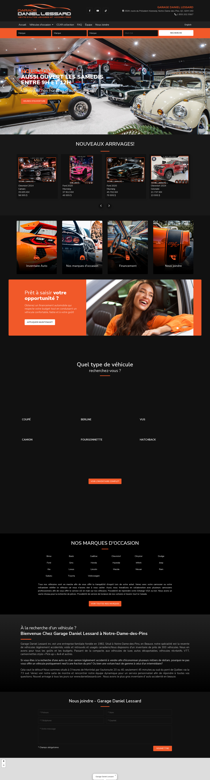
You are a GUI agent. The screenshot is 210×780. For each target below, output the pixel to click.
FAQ (79, 24)
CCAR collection (65, 24)
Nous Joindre (102, 24)
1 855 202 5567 (183, 14)
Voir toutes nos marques (105, 603)
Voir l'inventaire (32, 101)
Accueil (22, 24)
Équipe (88, 24)
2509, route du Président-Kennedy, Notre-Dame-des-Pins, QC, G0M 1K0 (157, 10)
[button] (115, 775)
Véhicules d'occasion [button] (40, 24)
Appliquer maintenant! (40, 322)
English (188, 24)
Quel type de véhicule (105, 367)
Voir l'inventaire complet (105, 481)
